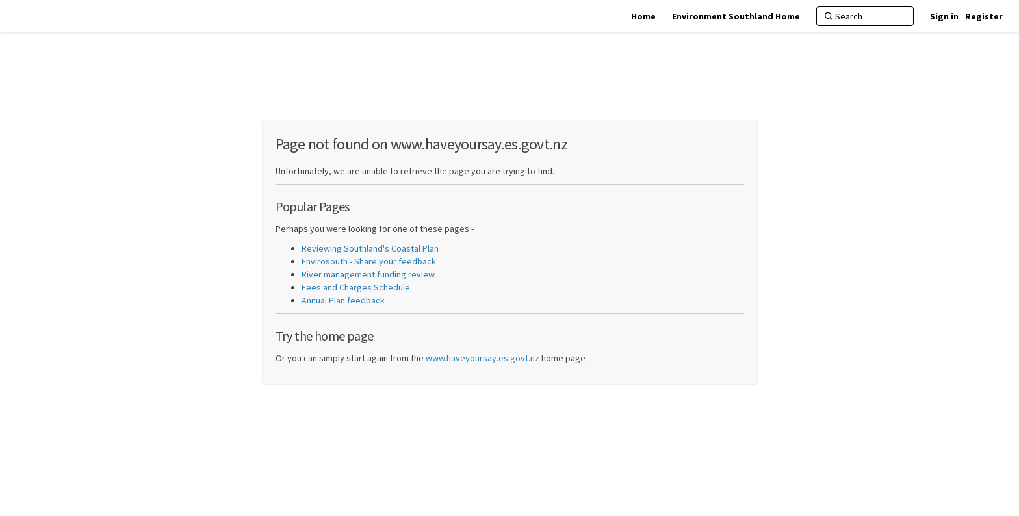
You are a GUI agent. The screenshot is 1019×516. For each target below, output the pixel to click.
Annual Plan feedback (343, 300)
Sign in (944, 16)
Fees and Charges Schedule (356, 287)
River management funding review (368, 274)
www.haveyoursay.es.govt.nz (482, 358)
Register (984, 16)
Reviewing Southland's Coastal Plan (370, 248)
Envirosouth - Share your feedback (369, 261)
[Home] (643, 16)
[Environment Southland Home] (736, 16)
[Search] (865, 16)
